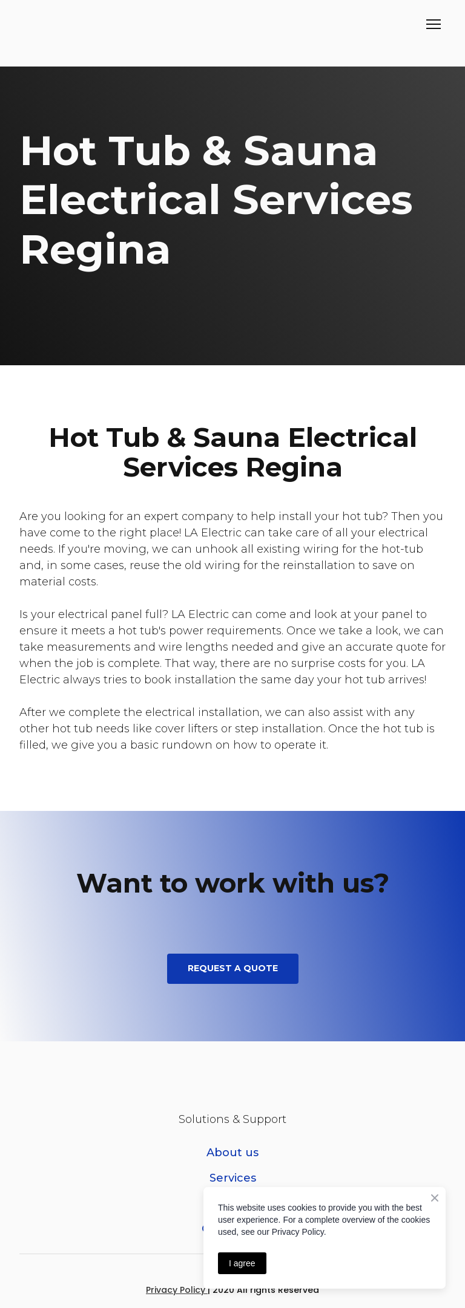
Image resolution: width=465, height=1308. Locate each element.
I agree (242, 1263)
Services (232, 1178)
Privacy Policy (177, 1290)
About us (232, 1152)
